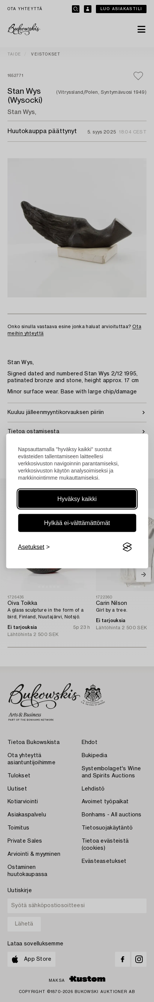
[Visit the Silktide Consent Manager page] (127, 547)
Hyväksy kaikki (77, 499)
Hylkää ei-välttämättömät (77, 523)
